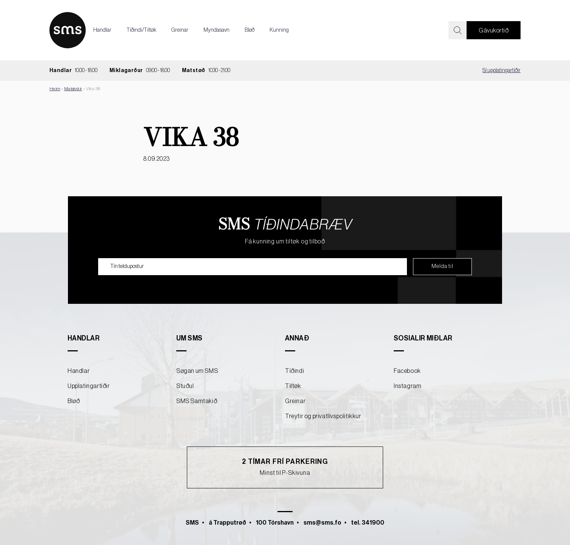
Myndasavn (216, 30)
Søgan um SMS (197, 371)
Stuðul (185, 386)
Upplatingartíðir (89, 386)
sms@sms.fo (322, 523)
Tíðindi (294, 371)
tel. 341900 (367, 523)
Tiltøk (293, 386)
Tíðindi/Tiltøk (141, 30)
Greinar (179, 30)
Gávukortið (493, 31)
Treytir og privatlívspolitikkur (323, 416)
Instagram (407, 386)
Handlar (102, 30)
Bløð (249, 30)
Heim (54, 88)
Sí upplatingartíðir (501, 70)
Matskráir (73, 88)
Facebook (407, 371)
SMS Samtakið (196, 401)
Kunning (279, 30)
